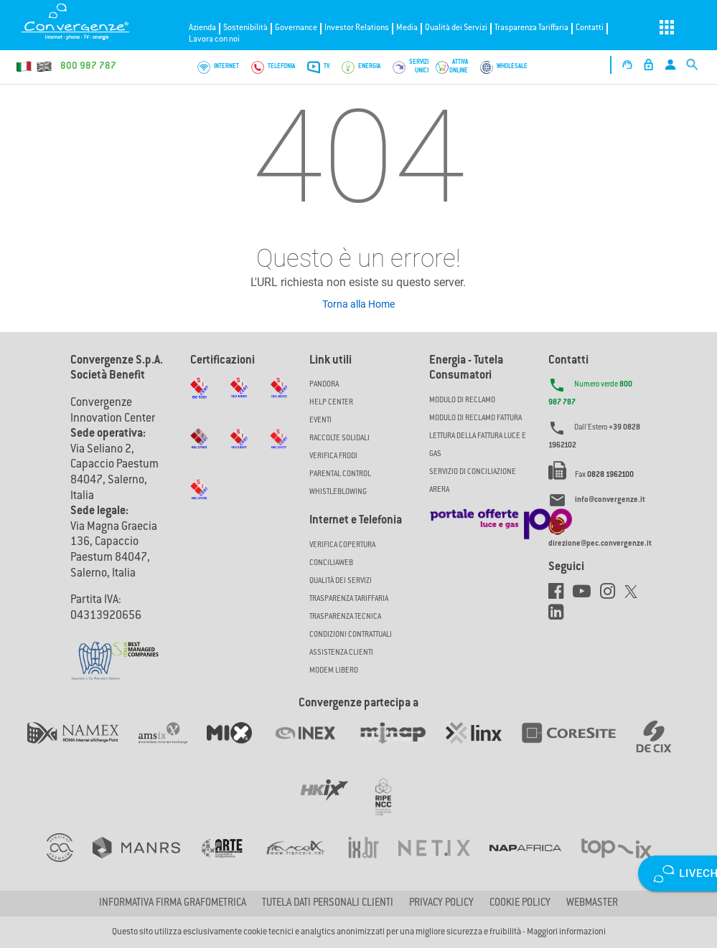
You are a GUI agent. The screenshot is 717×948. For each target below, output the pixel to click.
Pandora (324, 385)
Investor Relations (356, 28)
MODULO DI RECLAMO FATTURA (475, 418)
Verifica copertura (342, 545)
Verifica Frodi (333, 456)
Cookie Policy (519, 904)
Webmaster (592, 904)
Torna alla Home (358, 304)
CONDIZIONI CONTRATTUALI (350, 635)
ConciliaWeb (331, 563)
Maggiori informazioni (566, 932)
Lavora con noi (214, 40)
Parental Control (340, 474)
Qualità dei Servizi (456, 28)
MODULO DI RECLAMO (462, 400)
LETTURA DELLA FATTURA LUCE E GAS (477, 445)
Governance (296, 28)
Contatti (590, 28)
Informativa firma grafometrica (172, 904)
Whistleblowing (338, 492)
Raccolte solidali (339, 438)
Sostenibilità (245, 28)
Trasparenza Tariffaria (531, 28)
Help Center (331, 403)
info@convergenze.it (610, 501)
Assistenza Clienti (341, 653)
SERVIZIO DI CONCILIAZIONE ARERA (472, 481)
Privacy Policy (441, 904)
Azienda (202, 28)
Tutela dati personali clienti (327, 904)
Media (407, 28)
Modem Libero (333, 671)
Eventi (320, 421)
